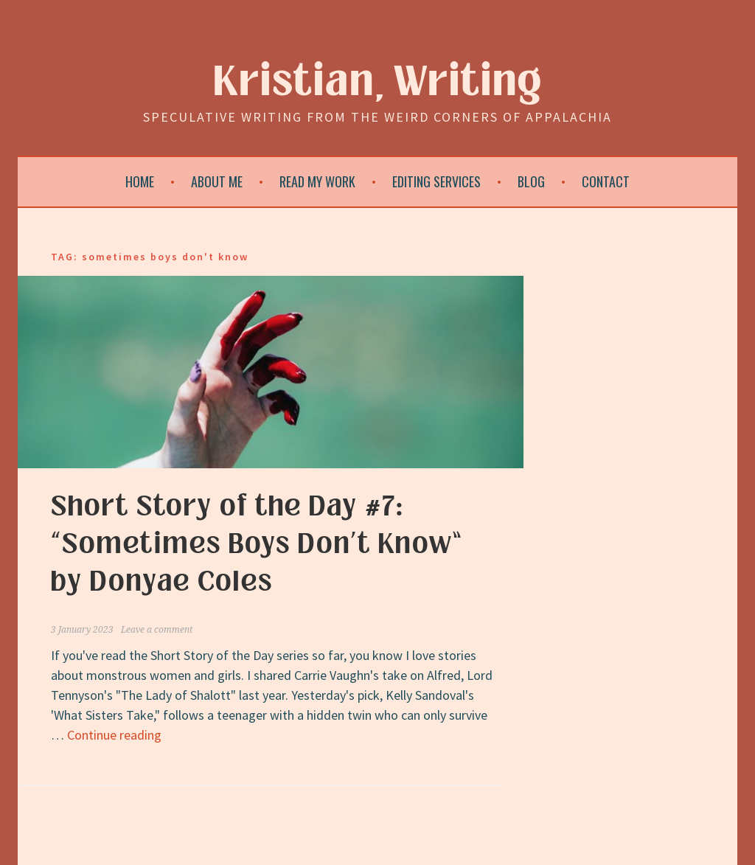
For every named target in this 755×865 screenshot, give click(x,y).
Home (139, 181)
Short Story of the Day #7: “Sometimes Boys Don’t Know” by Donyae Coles (257, 544)
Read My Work (317, 181)
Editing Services (436, 181)
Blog (531, 181)
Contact (606, 181)
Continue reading (114, 734)
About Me (217, 181)
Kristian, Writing (378, 82)
